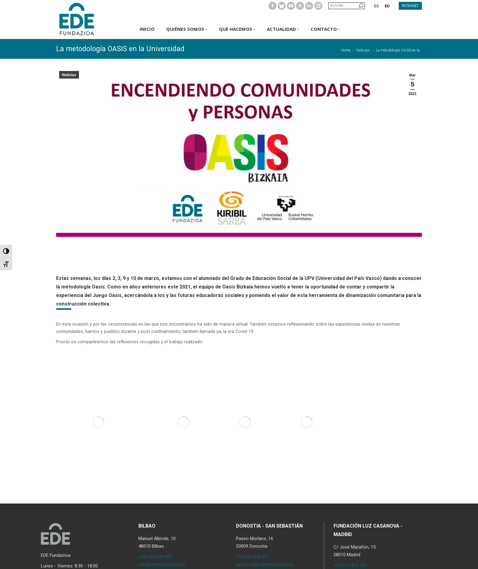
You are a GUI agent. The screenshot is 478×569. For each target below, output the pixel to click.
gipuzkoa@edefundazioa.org (264, 564)
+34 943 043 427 (252, 557)
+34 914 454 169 (350, 565)
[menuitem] (376, 6)
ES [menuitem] (376, 6)
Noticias (69, 75)
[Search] (346, 5)
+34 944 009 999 (155, 557)
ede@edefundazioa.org (161, 564)
